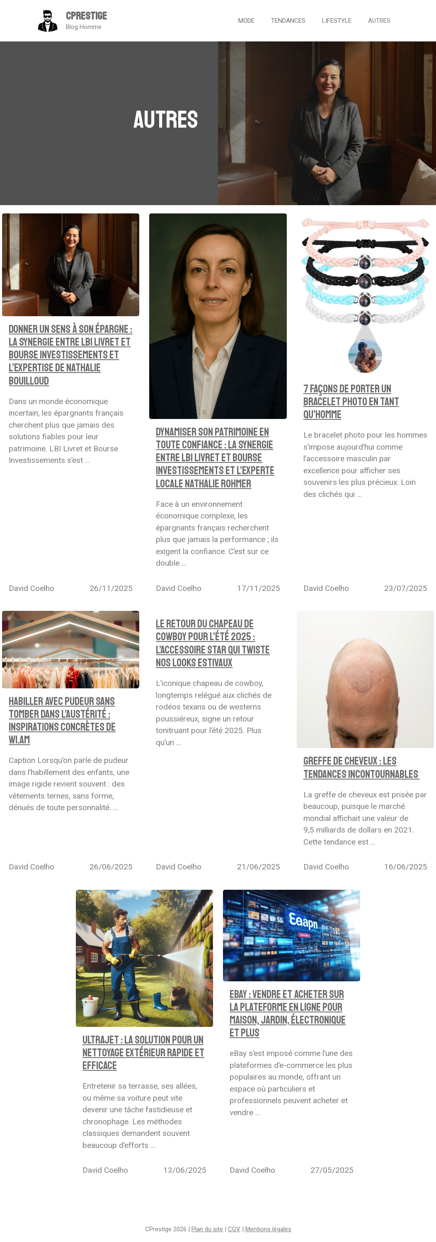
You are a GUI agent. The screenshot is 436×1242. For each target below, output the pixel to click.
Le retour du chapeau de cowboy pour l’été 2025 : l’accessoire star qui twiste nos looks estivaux (213, 643)
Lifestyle (336, 20)
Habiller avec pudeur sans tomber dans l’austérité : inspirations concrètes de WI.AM (62, 721)
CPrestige (86, 16)
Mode (246, 20)
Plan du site (207, 1229)
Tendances (288, 20)
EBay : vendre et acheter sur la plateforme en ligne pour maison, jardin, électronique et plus (288, 1014)
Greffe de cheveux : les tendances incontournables (361, 767)
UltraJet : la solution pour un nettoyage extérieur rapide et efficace (143, 1053)
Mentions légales (268, 1229)
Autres (379, 20)
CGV (234, 1229)
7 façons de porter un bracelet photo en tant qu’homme (351, 401)
